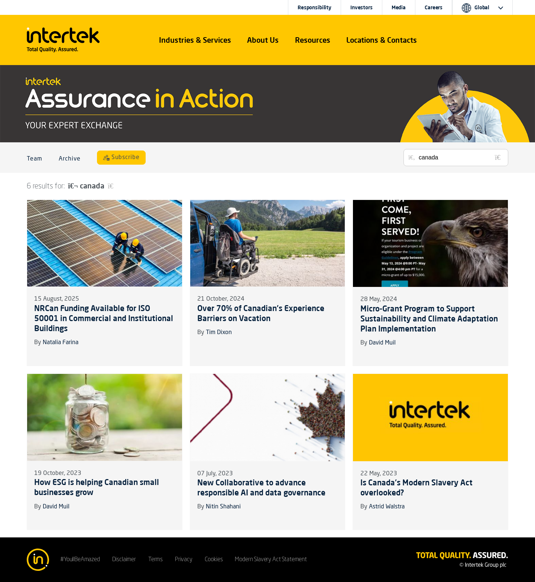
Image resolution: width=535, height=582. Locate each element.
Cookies (214, 560)
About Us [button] (263, 40)
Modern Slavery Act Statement (271, 560)
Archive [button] (70, 159)
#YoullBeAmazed (80, 560)
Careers (433, 7)
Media (399, 7)
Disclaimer (124, 560)
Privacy (183, 560)
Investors (361, 7)
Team (34, 159)
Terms (155, 560)
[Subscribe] (121, 158)
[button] (195, 40)
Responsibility (314, 7)
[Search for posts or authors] (460, 157)
